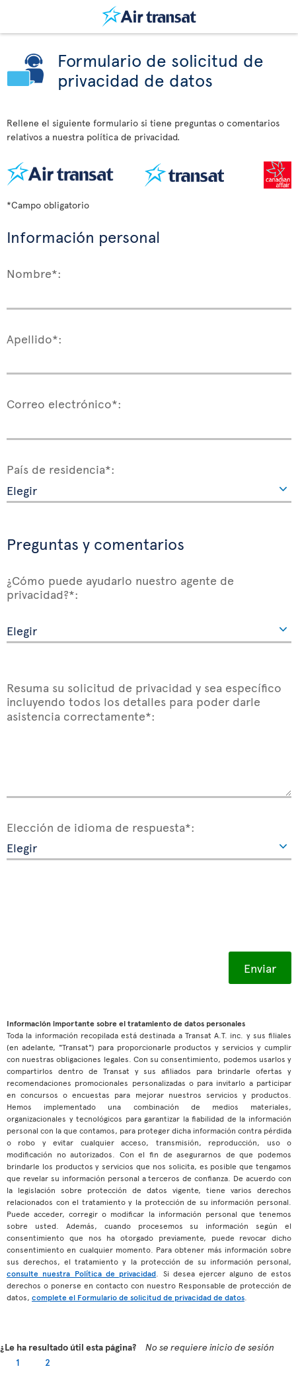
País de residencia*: (61, 468)
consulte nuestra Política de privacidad (81, 1273)
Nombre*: (34, 273)
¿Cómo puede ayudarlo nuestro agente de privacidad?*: (120, 587)
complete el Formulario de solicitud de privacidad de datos (138, 1297)
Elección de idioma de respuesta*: (101, 826)
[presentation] (107, 906)
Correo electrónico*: (64, 403)
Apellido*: (34, 338)
